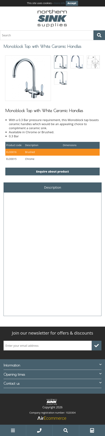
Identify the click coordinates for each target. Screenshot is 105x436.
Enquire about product (52, 171)
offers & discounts (52, 333)
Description (52, 187)
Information (12, 365)
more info (59, 3)
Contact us (12, 383)
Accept (72, 3)
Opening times (14, 374)
